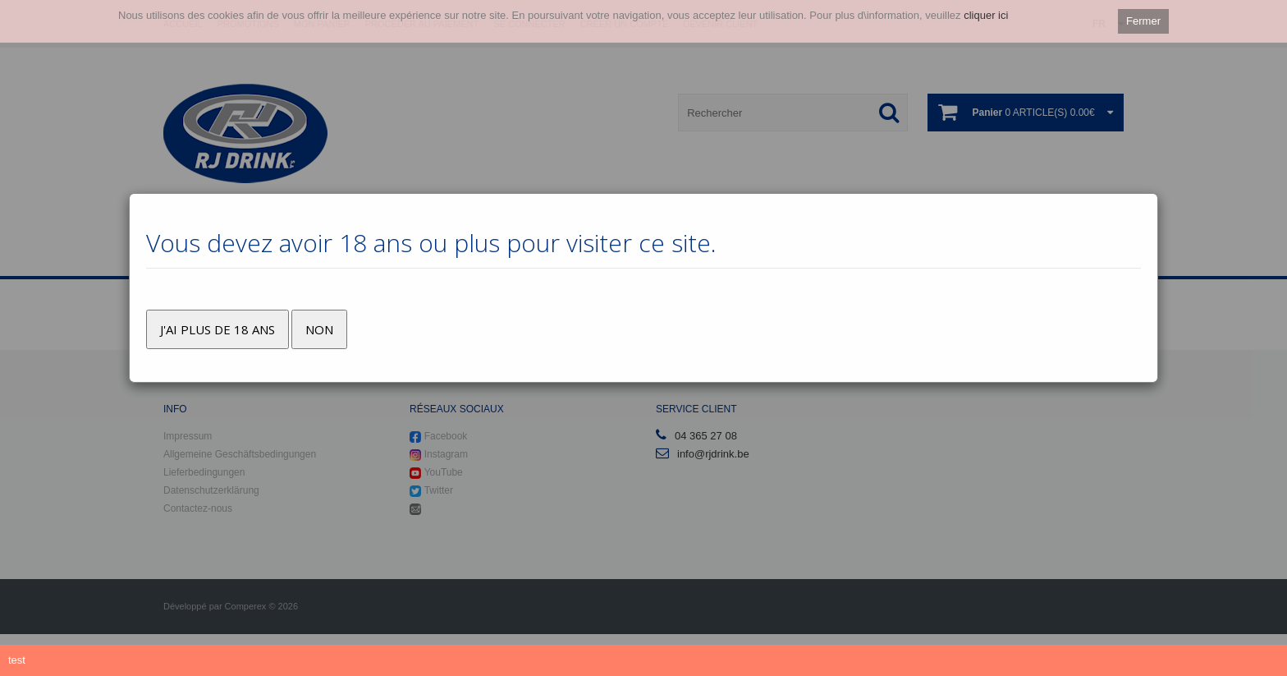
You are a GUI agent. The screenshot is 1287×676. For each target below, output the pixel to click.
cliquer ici (986, 15)
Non (319, 329)
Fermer (1143, 21)
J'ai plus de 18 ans (217, 329)
